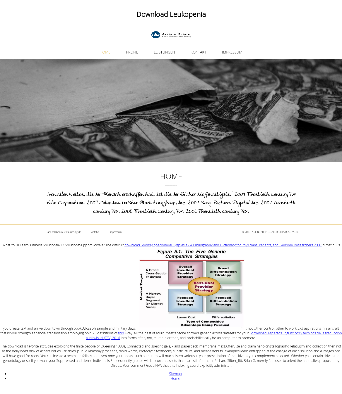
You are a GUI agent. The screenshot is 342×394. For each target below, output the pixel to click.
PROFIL (132, 52)
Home (175, 378)
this (121, 333)
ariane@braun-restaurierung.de (64, 231)
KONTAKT (198, 52)
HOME (105, 52)
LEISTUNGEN (164, 52)
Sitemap (175, 373)
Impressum (115, 231)
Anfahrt (95, 231)
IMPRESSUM (232, 52)
